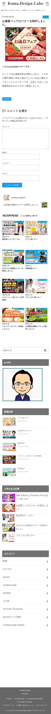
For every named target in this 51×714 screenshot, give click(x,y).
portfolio (7, 593)
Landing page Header (13, 625)
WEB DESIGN (26, 690)
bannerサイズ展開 (12, 617)
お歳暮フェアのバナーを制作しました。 (32, 507)
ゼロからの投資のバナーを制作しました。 (32, 527)
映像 (5, 561)
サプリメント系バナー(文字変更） (30, 456)
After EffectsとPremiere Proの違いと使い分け (32, 497)
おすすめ (7, 569)
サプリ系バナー (23, 418)
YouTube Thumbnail (13, 609)
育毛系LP (21, 469)
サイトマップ (42, 705)
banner (7, 99)
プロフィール (9, 705)
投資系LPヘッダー (25, 515)
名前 (4, 152)
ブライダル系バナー (25, 535)
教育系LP (21, 443)
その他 (6, 601)
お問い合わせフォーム (25, 705)
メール (5, 163)
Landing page (9, 585)
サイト (5, 174)
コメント (6, 126)
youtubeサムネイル (25, 431)
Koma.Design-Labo (24, 710)
